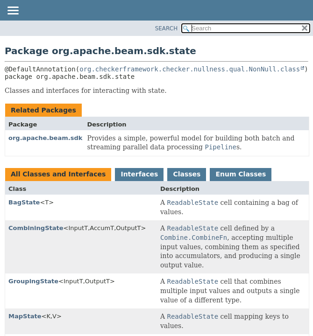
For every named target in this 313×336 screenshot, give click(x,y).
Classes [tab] (186, 174)
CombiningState (36, 227)
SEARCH (166, 28)
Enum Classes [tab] (240, 174)
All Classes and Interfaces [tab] (58, 174)
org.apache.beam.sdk (45, 137)
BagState (24, 202)
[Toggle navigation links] (13, 11)
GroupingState (33, 281)
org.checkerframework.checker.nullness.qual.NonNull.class (189, 69)
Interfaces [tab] (139, 174)
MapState (24, 316)
